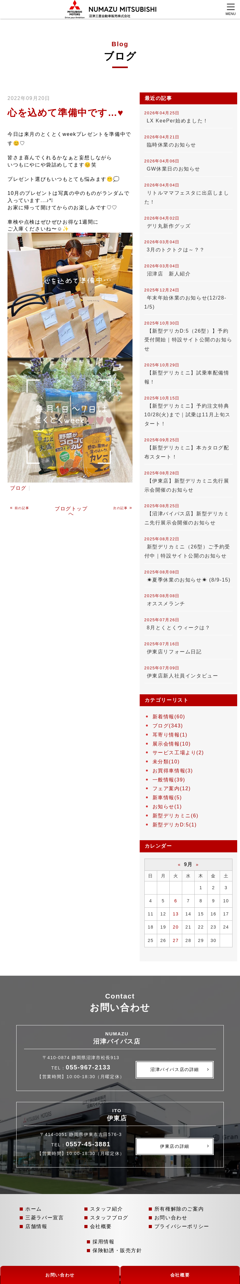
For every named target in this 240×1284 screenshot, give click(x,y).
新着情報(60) (168, 716)
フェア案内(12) (171, 788)
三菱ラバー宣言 (44, 1217)
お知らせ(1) (167, 806)
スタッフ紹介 (106, 1209)
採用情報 (103, 1241)
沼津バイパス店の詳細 (174, 1069)
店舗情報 (36, 1226)
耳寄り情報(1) (170, 734)
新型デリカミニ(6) (175, 815)
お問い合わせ (171, 1217)
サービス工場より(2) (178, 752)
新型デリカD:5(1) (174, 824)
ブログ (18, 488)
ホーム (33, 1209)
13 (176, 913)
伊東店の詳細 (174, 1146)
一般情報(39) (168, 779)
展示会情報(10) (171, 743)
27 (176, 940)
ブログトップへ (71, 511)
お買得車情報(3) (172, 770)
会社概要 (101, 1226)
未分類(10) (166, 761)
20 (176, 927)
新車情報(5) (167, 797)
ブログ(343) (167, 725)
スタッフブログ (109, 1217)
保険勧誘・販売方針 (117, 1250)
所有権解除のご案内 (179, 1209)
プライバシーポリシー (181, 1226)
